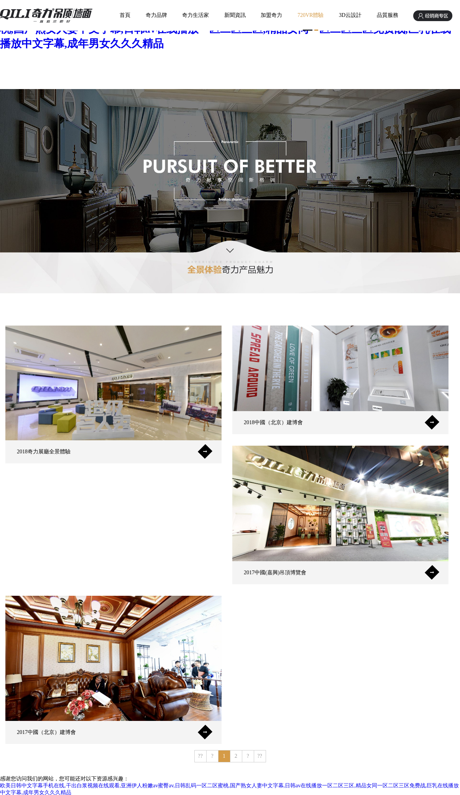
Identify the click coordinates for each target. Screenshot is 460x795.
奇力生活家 (195, 15)
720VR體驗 (310, 15)
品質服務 (387, 15)
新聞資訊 (235, 15)
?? (200, 756)
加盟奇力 (271, 15)
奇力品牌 (156, 15)
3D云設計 (350, 15)
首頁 (125, 15)
